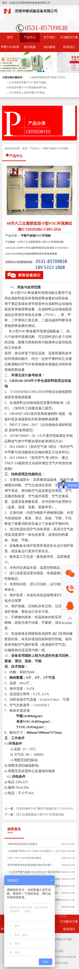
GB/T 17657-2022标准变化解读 (24, 858)
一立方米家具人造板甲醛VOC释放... (26, 92)
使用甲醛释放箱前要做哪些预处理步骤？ (30, 864)
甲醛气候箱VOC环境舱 (55, 148)
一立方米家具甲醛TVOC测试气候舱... (27, 82)
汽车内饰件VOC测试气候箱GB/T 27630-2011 (45, 808)
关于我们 (49, 37)
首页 (10, 37)
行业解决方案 (69, 37)
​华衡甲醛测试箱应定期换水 (22, 844)
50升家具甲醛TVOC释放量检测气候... (27, 87)
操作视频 (30, 47)
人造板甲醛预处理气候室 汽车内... (48, 77)
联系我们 (69, 47)
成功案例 (49, 47)
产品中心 (30, 37)
